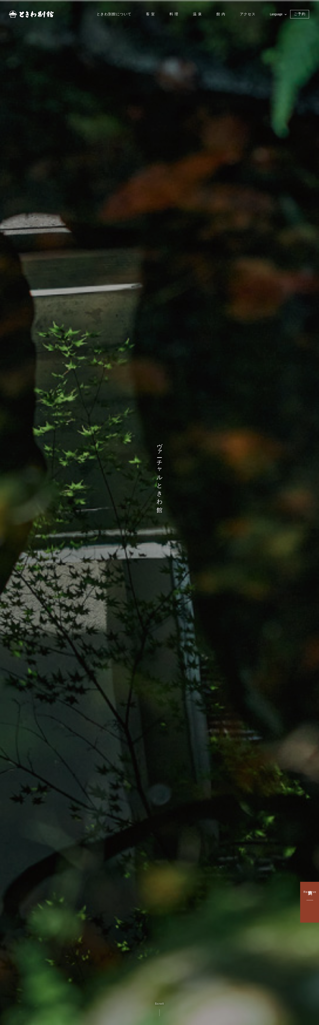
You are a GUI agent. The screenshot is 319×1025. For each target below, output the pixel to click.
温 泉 (197, 14)
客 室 (150, 14)
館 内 (221, 14)
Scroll (159, 1009)
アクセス (247, 14)
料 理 (174, 14)
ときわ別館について (114, 14)
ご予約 (299, 14)
